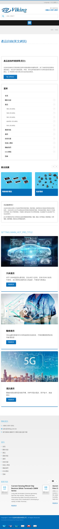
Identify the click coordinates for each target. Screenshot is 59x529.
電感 (37, 217)
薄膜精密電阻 (7, 191)
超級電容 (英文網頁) (12, 121)
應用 (6, 134)
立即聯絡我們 (21, 219)
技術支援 (8, 138)
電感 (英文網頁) (10, 113)
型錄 (6, 156)
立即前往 (10, 77)
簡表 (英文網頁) (10, 125)
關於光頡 (8, 100)
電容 (14, 219)
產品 (56, 30)
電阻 (33, 217)
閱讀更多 (11, 284)
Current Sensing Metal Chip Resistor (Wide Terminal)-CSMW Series (24, 488)
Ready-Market (19, 520)
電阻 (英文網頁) (10, 109)
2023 (45, 492)
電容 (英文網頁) (10, 117)
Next (53, 166)
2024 (4, 492)
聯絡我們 (8, 147)
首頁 (52, 30)
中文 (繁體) (53, 2)
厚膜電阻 (48, 217)
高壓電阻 (9, 219)
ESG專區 (8, 152)
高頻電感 (39, 191)
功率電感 (42, 217)
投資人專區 (9, 143)
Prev (56, 166)
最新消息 (8, 130)
